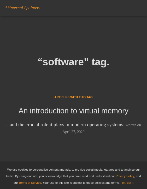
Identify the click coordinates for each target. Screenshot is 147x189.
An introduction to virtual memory (73, 111)
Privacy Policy (125, 176)
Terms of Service (30, 182)
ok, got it (128, 182)
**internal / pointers (22, 7)
